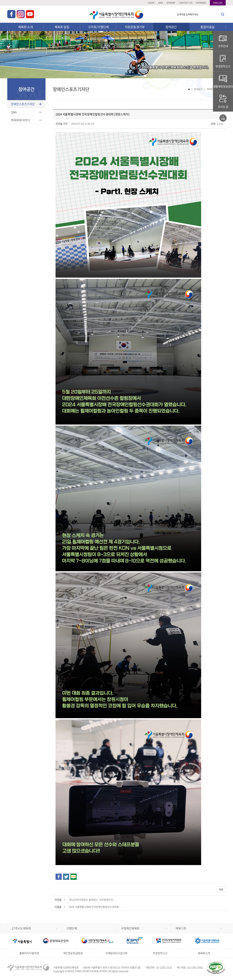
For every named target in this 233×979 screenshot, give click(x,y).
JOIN (160, 2)
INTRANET (201, 2)
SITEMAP (170, 2)
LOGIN (151, 2)
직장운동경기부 (135, 27)
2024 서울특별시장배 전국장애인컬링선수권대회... (95, 907)
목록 (221, 889)
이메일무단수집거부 (116, 953)
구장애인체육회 (130, 928)
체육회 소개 (25, 27)
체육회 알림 (62, 27)
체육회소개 (204, 953)
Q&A (14, 112)
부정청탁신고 (223, 61)
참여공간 (171, 27)
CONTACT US (185, 2)
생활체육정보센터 (223, 81)
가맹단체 (71, 928)
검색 (223, 14)
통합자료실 (207, 27)
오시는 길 (223, 101)
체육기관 (180, 928)
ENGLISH (217, 2)
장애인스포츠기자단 (23, 104)
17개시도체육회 (21, 928)
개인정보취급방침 (73, 953)
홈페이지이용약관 (29, 953)
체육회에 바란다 (20, 120)
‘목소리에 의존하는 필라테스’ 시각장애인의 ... (92, 899)
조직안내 (223, 41)
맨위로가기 (223, 118)
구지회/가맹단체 (98, 27)
